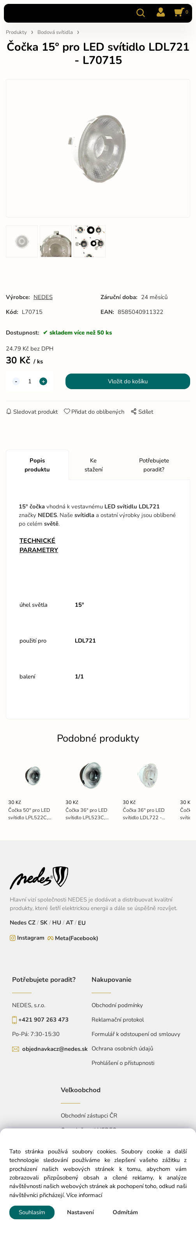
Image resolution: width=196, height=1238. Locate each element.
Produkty (16, 32)
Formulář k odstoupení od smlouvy (136, 1034)
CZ (32, 922)
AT (68, 922)
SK (44, 922)
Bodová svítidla (55, 32)
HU (56, 922)
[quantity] (29, 381)
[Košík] (180, 13)
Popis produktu (37, 465)
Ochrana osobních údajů (122, 1048)
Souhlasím (32, 1212)
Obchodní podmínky (117, 1005)
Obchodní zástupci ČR (89, 1115)
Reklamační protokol (118, 1020)
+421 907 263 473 (43, 1020)
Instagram (30, 938)
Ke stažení (93, 465)
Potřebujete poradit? (154, 465)
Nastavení (80, 1212)
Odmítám (125, 1212)
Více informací (84, 1195)
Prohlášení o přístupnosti (123, 1063)
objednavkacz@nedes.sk (55, 1049)
